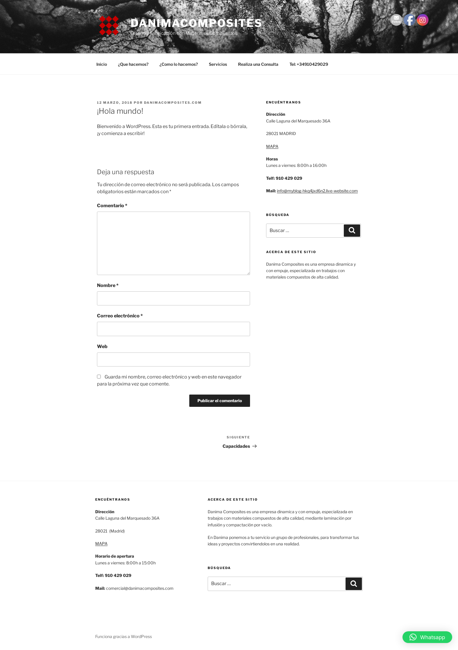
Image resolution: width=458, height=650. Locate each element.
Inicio (101, 64)
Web (102, 346)
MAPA (272, 146)
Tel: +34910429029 (308, 64)
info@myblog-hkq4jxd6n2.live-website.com (317, 190)
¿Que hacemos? (133, 64)
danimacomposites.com (173, 103)
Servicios (218, 64)
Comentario (112, 205)
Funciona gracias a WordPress (123, 636)
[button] (427, 637)
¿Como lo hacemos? (178, 64)
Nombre (108, 285)
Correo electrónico (120, 316)
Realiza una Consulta (258, 64)
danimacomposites (197, 23)
